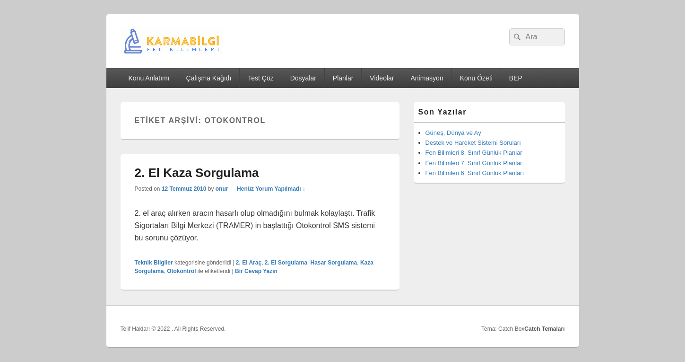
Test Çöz (260, 78)
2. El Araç (248, 262)
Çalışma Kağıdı (209, 78)
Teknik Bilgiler (154, 262)
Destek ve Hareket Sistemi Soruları (473, 142)
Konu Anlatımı (148, 78)
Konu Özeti (476, 78)
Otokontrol (181, 271)
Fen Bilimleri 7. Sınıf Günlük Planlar (473, 163)
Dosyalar (303, 78)
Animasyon (426, 78)
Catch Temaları (544, 329)
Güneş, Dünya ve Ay (453, 132)
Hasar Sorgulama (334, 262)
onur (222, 188)
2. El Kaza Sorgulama (197, 173)
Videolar (382, 78)
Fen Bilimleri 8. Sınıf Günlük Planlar (473, 152)
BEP (515, 78)
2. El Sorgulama (286, 262)
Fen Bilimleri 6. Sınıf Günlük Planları (474, 173)
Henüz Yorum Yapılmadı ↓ (271, 188)
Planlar (343, 78)
